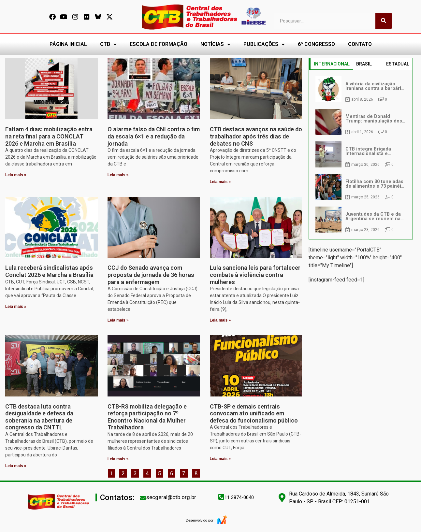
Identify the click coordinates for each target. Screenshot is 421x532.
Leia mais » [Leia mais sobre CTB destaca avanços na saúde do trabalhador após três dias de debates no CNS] (220, 182)
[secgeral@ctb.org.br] (143, 498)
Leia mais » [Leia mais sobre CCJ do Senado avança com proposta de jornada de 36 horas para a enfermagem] (118, 320)
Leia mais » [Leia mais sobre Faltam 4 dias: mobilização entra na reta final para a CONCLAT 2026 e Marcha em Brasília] (15, 175)
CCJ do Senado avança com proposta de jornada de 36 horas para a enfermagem (151, 274)
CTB (108, 44)
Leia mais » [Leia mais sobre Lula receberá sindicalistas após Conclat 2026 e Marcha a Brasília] (15, 306)
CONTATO (360, 44)
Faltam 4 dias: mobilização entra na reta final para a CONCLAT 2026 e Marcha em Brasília (49, 136)
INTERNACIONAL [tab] (332, 63)
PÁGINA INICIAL (68, 44)
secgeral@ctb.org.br (171, 497)
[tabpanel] (361, 154)
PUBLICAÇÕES (264, 44)
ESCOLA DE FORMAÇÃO (158, 44)
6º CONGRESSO (316, 44)
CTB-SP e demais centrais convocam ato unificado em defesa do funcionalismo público (254, 413)
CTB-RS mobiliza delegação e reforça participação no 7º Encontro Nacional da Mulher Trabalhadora (147, 417)
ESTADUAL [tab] (397, 63)
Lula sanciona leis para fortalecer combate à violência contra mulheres (255, 274)
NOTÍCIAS (215, 44)
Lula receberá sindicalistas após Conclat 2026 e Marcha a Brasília (49, 271)
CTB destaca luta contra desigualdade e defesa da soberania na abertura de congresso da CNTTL (39, 417)
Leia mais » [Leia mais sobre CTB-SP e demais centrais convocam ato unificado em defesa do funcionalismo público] (220, 458)
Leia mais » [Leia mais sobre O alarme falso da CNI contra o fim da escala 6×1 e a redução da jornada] (118, 175)
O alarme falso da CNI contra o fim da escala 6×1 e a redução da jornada (154, 136)
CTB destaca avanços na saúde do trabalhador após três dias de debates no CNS (256, 136)
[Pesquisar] (383, 21)
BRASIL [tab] (364, 63)
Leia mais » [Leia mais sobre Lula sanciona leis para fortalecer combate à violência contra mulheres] (220, 320)
